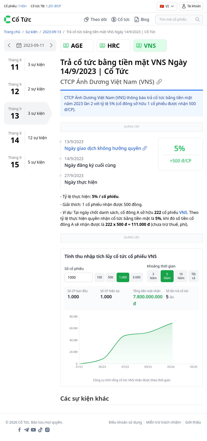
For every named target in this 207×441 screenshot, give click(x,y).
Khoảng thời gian (161, 266)
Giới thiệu (193, 422)
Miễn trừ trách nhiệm (163, 422)
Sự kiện (32, 31)
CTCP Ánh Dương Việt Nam (111, 82)
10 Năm (181, 276)
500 (110, 277)
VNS (183, 212)
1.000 (123, 277)
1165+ (22, 6)
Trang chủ (12, 31)
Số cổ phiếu (74, 268)
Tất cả (194, 276)
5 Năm (167, 276)
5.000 (136, 277)
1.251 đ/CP (53, 6)
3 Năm (153, 276)
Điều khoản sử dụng (125, 422)
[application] (132, 345)
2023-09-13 (52, 31)
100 (99, 277)
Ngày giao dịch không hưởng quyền (106, 148)
